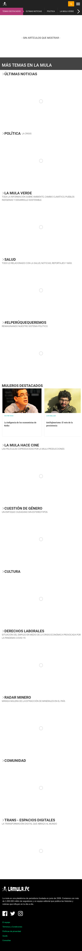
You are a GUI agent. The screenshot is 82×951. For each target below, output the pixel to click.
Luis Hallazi (51, 416)
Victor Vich (8, 416)
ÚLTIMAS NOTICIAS (34, 11)
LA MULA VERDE (67, 11)
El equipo (6, 922)
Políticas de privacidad (11, 931)
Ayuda (4, 936)
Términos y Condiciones (12, 927)
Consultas (6, 940)
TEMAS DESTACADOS (11, 11)
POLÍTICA (51, 11)
